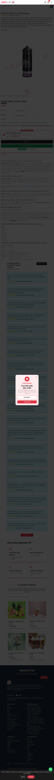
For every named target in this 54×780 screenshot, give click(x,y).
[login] (45, 2)
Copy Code (27, 402)
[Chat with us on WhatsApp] (50, 769)
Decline (23, 777)
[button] (51, 3)
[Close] (36, 377)
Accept (31, 777)
